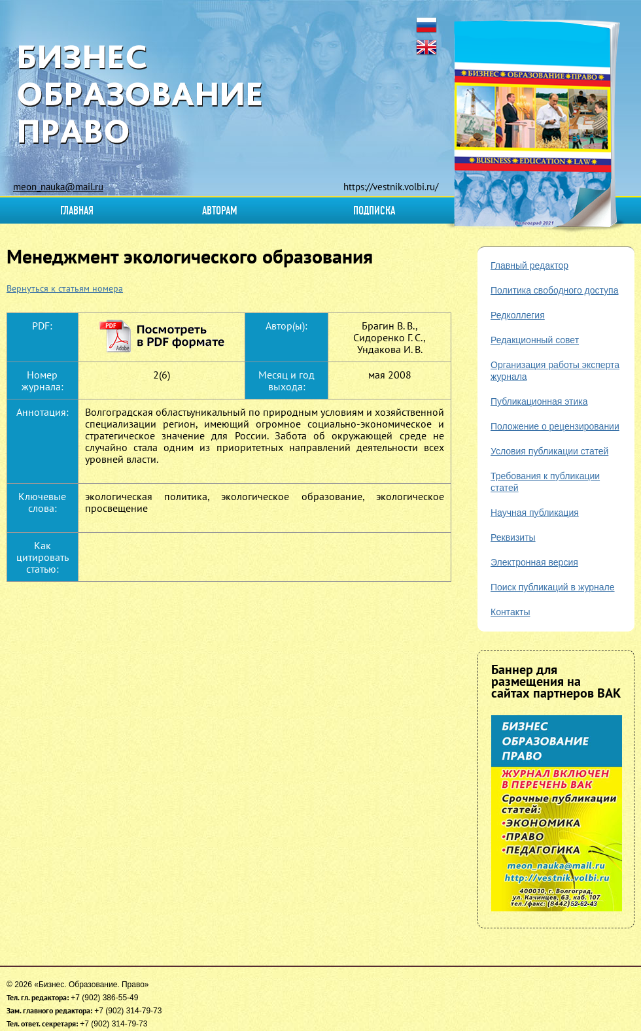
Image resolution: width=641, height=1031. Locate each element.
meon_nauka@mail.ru (58, 186)
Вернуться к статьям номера (65, 288)
